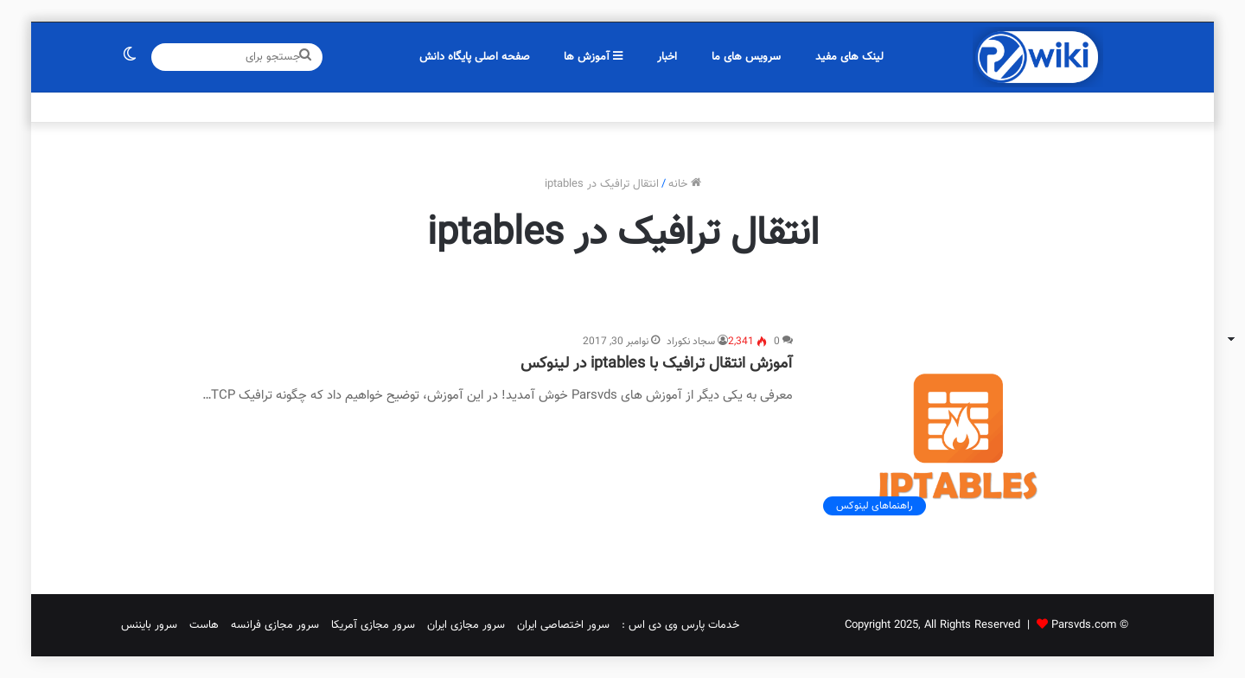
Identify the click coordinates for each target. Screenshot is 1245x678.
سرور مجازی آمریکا (373, 625)
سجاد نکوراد (691, 341)
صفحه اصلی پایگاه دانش (474, 57)
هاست (204, 625)
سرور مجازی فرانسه (275, 625)
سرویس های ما (746, 57)
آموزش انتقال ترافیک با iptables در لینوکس (656, 364)
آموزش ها (593, 57)
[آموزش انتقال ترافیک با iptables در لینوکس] (957, 428)
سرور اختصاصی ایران (563, 625)
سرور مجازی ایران (466, 625)
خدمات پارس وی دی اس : (680, 625)
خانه (684, 184)
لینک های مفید (849, 57)
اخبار (667, 57)
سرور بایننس (149, 625)
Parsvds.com (1083, 625)
